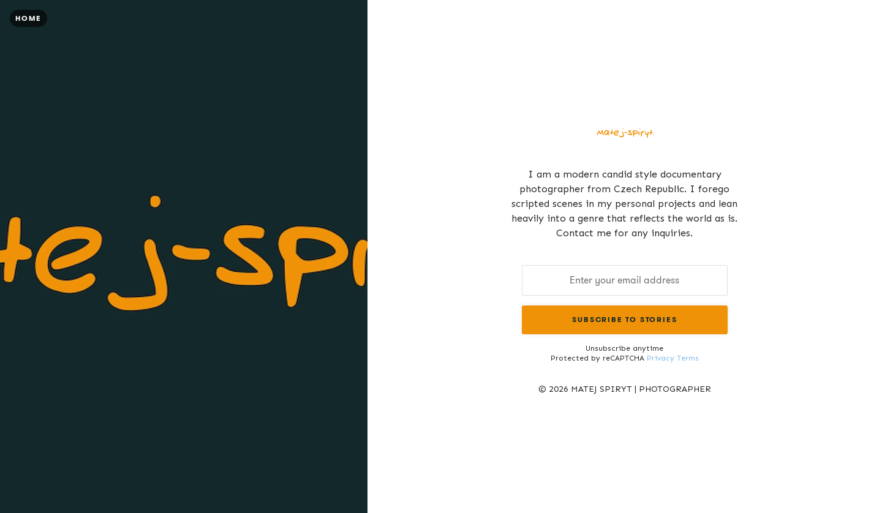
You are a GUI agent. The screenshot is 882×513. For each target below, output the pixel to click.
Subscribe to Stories (624, 319)
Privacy (660, 358)
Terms (688, 358)
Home (28, 18)
